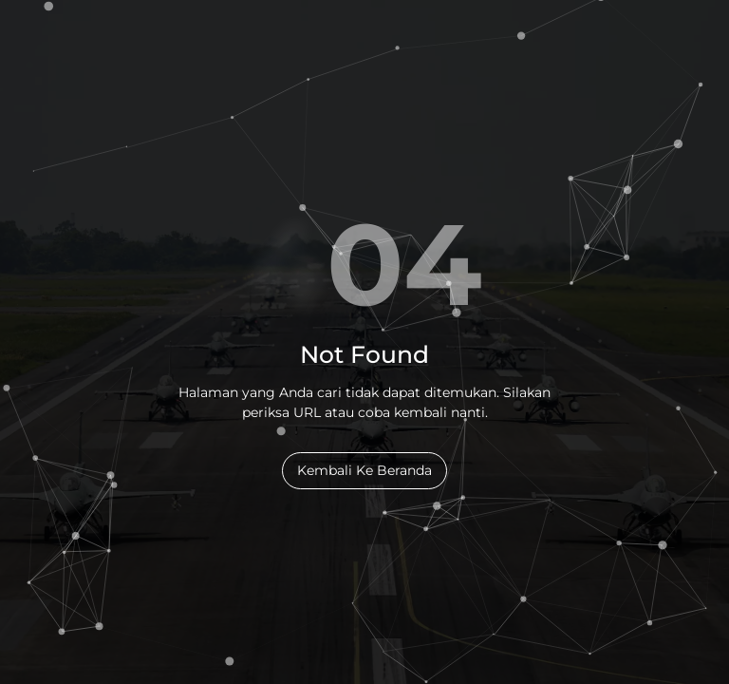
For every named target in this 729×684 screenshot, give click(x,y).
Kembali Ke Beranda (364, 470)
